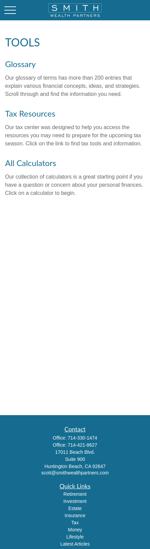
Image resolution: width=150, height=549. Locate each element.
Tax (75, 522)
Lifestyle (75, 537)
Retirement (74, 494)
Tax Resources (30, 113)
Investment (74, 501)
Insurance (75, 515)
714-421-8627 (82, 445)
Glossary (20, 64)
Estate (75, 508)
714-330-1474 (82, 438)
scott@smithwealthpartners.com (75, 472)
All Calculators (30, 163)
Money (75, 529)
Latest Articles (75, 544)
